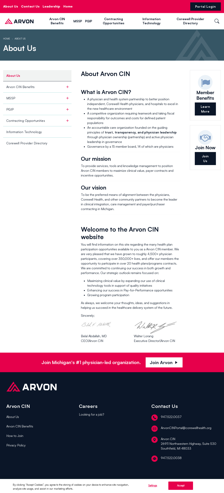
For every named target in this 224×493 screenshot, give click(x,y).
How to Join (14, 436)
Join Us (205, 158)
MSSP (77, 21)
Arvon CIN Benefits (57, 21)
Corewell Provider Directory (190, 21)
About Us (10, 6)
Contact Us (30, 6)
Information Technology (151, 21)
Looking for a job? (91, 414)
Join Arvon (164, 362)
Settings (152, 486)
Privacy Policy (16, 445)
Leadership (51, 6)
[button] (38, 20)
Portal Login (205, 6)
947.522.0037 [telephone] (166, 417)
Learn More (205, 109)
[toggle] (67, 87)
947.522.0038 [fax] (166, 458)
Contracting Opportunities (113, 21)
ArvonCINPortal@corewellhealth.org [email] (181, 428)
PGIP (88, 21)
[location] (184, 443)
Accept (180, 486)
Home (68, 6)
